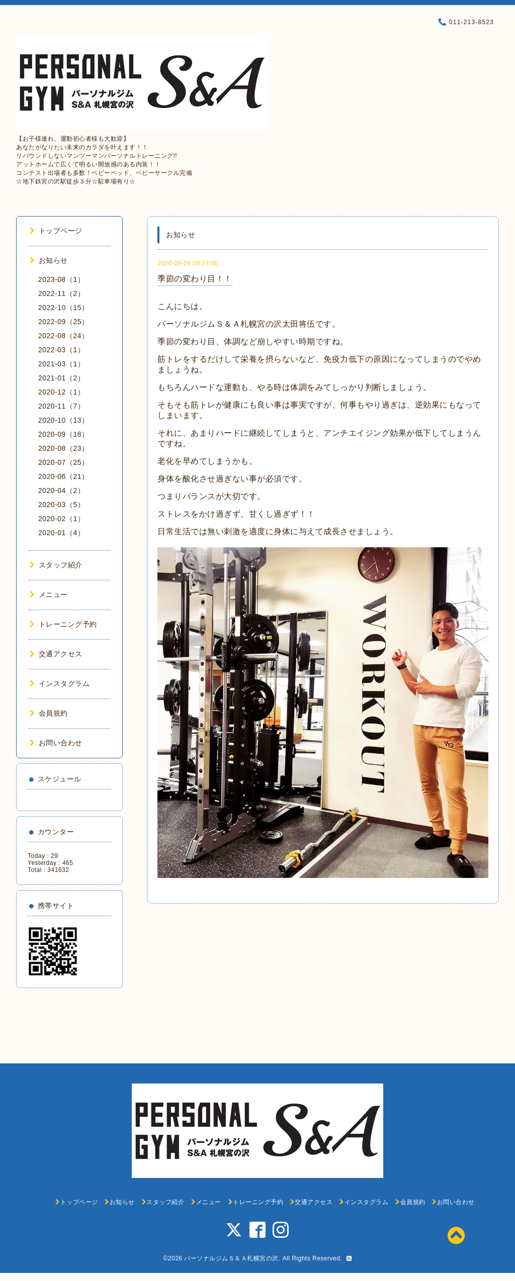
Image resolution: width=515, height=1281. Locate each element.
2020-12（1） (61, 392)
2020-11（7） (61, 406)
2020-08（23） (63, 448)
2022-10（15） (63, 308)
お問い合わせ (56, 743)
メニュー (49, 594)
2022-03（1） (61, 350)
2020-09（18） (63, 434)
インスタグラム (60, 683)
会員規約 (49, 713)
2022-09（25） (63, 322)
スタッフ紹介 (56, 565)
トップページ (56, 231)
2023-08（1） (61, 279)
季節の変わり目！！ (194, 278)
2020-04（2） (61, 490)
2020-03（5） (61, 505)
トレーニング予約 (63, 624)
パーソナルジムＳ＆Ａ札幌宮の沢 (231, 1258)
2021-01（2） (61, 378)
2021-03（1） (61, 364)
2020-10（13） (63, 420)
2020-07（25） (63, 462)
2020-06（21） (63, 476)
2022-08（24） (63, 336)
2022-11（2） (61, 293)
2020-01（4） (61, 533)
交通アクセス (56, 654)
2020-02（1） (61, 519)
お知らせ (49, 260)
